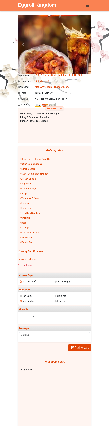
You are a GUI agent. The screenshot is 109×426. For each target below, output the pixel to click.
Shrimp (25, 227)
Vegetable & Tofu (30, 198)
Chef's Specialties (30, 232)
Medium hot (28, 301)
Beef (23, 222)
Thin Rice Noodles (30, 213)
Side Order (26, 237)
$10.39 (29, 281)
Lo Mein (25, 203)
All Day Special (28, 178)
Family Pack (27, 242)
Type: (22, 93)
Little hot (61, 296)
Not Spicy (27, 296)
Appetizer (26, 183)
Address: (23, 75)
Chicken (25, 217)
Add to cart (80, 347)
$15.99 (64, 281)
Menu (22, 259)
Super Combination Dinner (34, 173)
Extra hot (61, 301)
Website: (23, 87)
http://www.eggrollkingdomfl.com (52, 87)
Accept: (23, 104)
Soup (23, 193)
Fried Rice (26, 208)
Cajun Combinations (31, 164)
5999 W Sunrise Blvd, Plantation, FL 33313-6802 (59, 75)
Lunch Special (28, 169)
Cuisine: (23, 99)
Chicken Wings (28, 188)
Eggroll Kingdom (37, 5)
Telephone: (24, 81)
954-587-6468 (42, 81)
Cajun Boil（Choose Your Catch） (38, 159)
